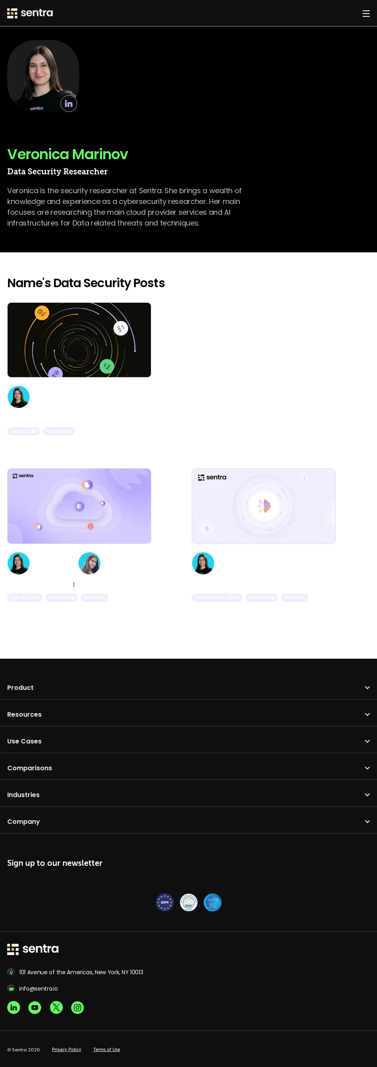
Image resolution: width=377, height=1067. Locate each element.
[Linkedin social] (13, 1007)
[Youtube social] (35, 1007)
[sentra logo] (32, 950)
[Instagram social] (77, 1007)
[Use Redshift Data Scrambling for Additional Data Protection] (79, 385)
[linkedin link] (68, 103)
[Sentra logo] (30, 13)
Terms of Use (106, 1049)
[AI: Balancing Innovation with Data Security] (264, 551)
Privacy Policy (66, 1049)
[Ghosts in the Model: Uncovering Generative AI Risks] (79, 551)
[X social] (56, 1007)
